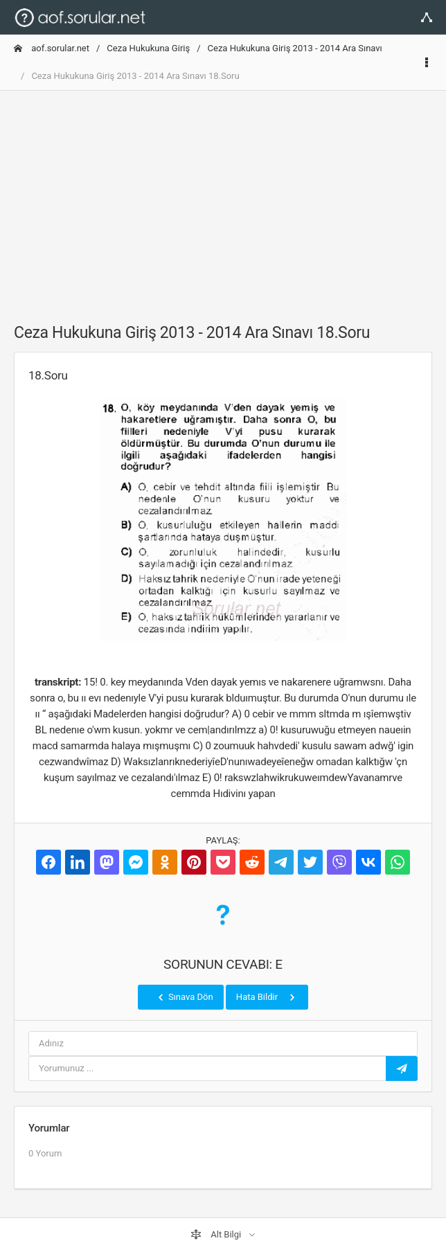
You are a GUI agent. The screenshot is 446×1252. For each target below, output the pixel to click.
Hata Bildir (267, 997)
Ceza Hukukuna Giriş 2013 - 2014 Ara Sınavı (295, 48)
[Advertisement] (223, 199)
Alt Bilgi (216, 1234)
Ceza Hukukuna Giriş (148, 48)
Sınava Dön (184, 997)
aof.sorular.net (51, 48)
